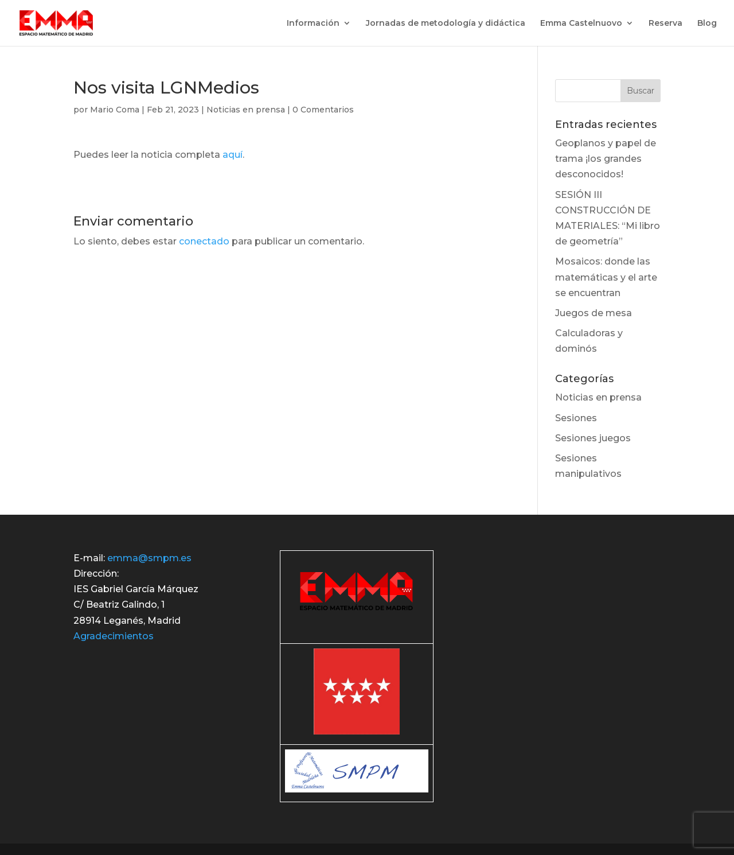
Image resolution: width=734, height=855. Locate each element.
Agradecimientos (113, 636)
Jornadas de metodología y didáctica (445, 23)
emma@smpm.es (149, 558)
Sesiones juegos (593, 438)
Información (313, 23)
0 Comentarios (323, 109)
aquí (232, 154)
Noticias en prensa (245, 109)
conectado (204, 241)
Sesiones (576, 418)
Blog (707, 23)
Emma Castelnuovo (581, 23)
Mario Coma (114, 109)
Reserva (665, 23)
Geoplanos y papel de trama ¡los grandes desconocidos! (605, 159)
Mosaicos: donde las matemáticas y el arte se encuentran (606, 277)
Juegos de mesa (593, 313)
